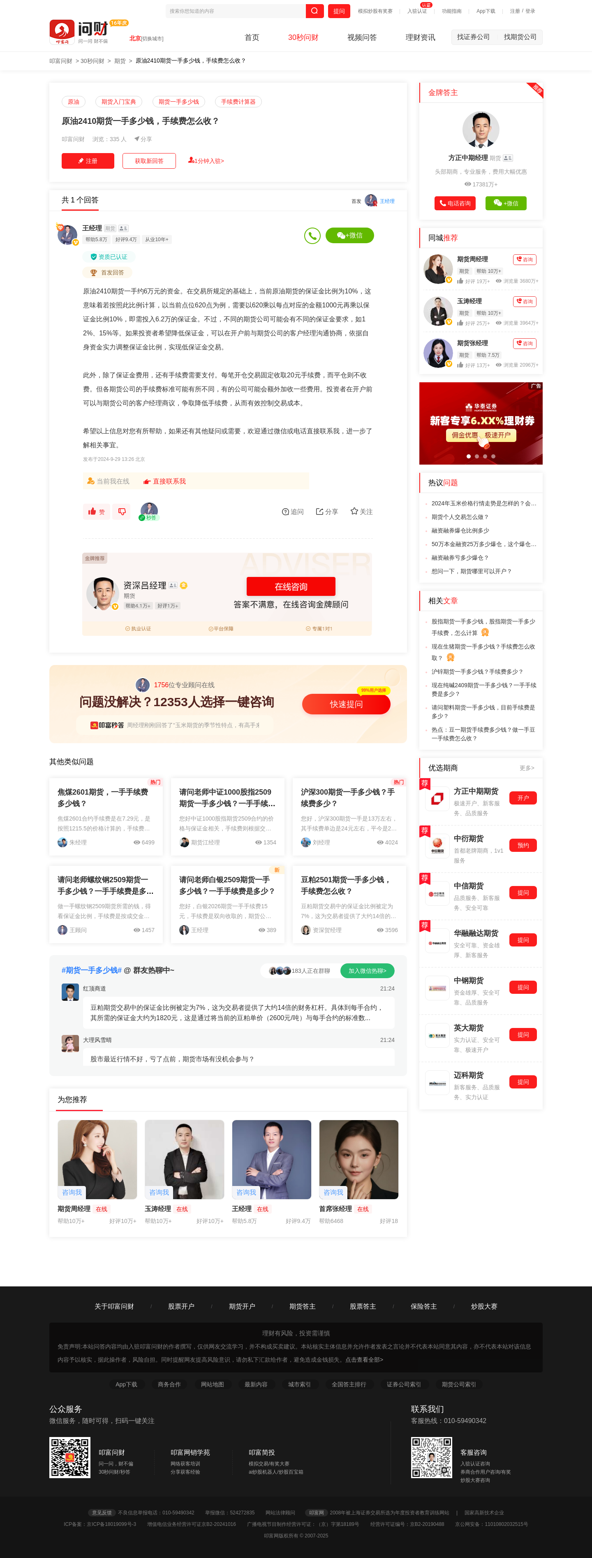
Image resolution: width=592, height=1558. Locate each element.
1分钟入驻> (206, 160)
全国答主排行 (350, 1384)
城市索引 (300, 1384)
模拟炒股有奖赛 (375, 11)
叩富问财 (60, 61)
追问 (293, 511)
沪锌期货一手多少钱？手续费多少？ (478, 671)
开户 (523, 798)
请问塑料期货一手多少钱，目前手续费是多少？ (483, 711)
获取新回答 (149, 161)
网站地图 (213, 1384)
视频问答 (362, 37)
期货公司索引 (459, 1384)
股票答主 (363, 1306)
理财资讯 (420, 37)
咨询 (525, 259)
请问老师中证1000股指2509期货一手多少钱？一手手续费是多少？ (227, 803)
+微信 (349, 235)
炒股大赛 (484, 1306)
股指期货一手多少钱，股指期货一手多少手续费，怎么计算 (483, 628)
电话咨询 (455, 203)
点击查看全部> (364, 1359)
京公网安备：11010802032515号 (491, 1524)
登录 (530, 11)
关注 (362, 511)
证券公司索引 (405, 1384)
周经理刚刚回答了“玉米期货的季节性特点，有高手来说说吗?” (205, 725)
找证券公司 (477, 36)
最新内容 (257, 1384)
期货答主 (302, 1306)
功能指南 (452, 11)
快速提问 (346, 704)
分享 (143, 139)
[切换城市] (152, 39)
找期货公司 (520, 36)
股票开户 (181, 1306)
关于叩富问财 (114, 1306)
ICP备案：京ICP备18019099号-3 (105, 1524)
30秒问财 (303, 37)
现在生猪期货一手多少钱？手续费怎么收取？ (483, 653)
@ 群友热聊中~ (118, 970)
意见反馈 (102, 1513)
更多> (527, 768)
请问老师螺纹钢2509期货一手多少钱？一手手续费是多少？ (103, 891)
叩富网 (316, 1513)
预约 (523, 845)
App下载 (485, 11)
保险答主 (424, 1306)
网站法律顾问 (284, 1513)
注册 (515, 11)
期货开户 (242, 1306)
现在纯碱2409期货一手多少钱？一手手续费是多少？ (484, 689)
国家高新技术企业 (484, 1513)
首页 (252, 37)
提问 (339, 11)
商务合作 (169, 1384)
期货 (120, 61)
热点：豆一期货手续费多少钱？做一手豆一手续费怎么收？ (483, 734)
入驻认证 (417, 11)
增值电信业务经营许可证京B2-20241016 (196, 1524)
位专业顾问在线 (175, 685)
